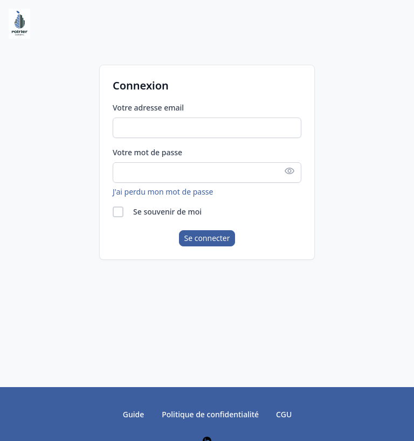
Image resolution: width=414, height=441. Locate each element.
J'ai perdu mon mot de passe (163, 192)
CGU (284, 414)
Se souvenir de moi (167, 211)
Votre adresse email (148, 107)
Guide (133, 414)
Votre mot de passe (147, 152)
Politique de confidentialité (210, 414)
